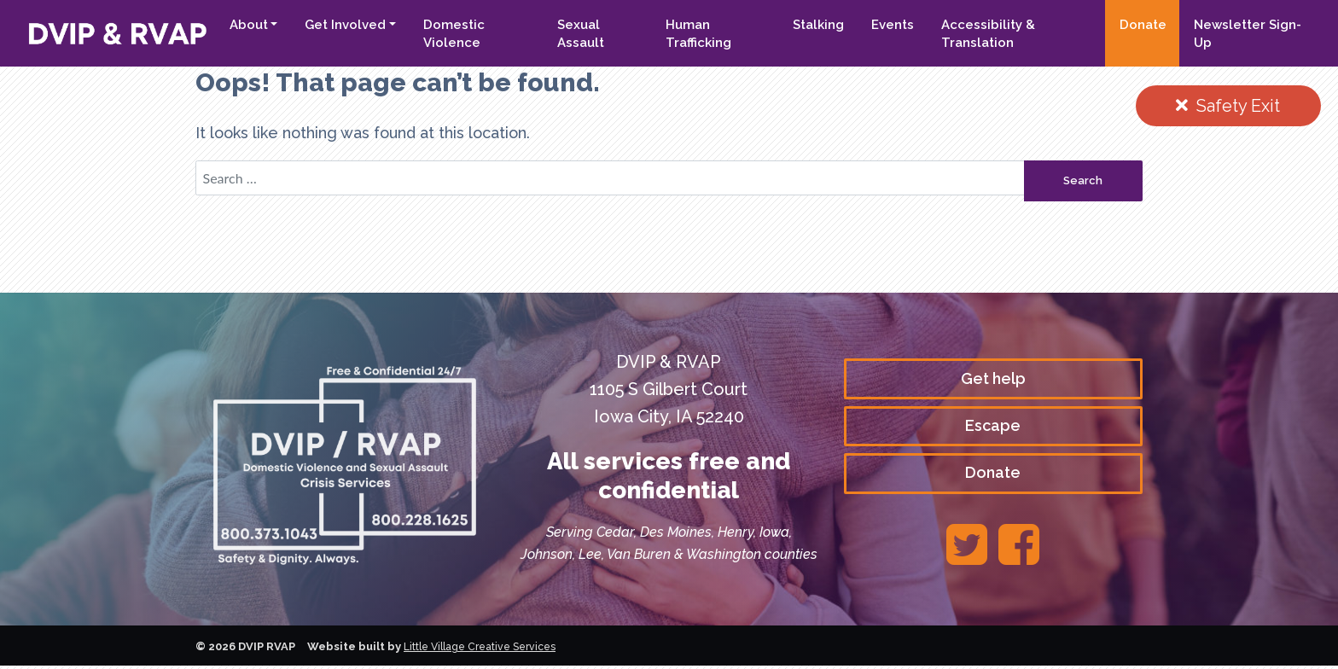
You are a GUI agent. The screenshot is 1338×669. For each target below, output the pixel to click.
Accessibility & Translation (982, 33)
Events (886, 24)
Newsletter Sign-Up (1244, 33)
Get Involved (331, 24)
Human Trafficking (690, 33)
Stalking (812, 24)
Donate (1139, 24)
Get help (993, 380)
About (234, 24)
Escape (993, 429)
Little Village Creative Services (487, 650)
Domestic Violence (440, 33)
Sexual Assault (569, 33)
